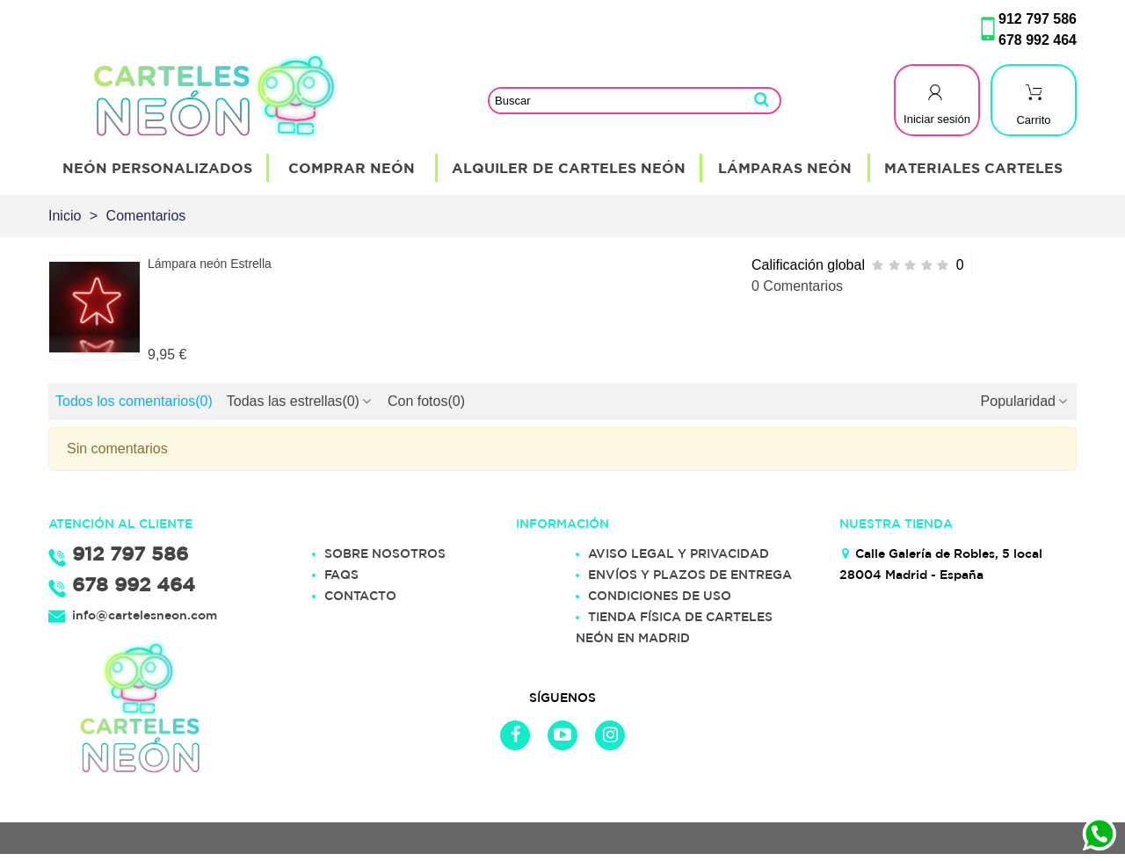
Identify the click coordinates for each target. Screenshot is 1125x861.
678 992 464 (1037, 40)
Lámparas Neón (785, 168)
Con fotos (426, 401)
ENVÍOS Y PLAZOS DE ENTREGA (690, 575)
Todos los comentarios (134, 401)
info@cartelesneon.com (144, 615)
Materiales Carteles (973, 168)
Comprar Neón (351, 168)
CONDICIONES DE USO (659, 596)
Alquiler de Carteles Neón (569, 168)
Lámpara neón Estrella (210, 264)
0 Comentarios (797, 286)
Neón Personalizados (157, 168)
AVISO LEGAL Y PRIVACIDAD (678, 553)
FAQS (341, 575)
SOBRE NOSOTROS (385, 553)
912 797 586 (1037, 18)
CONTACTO (360, 596)
